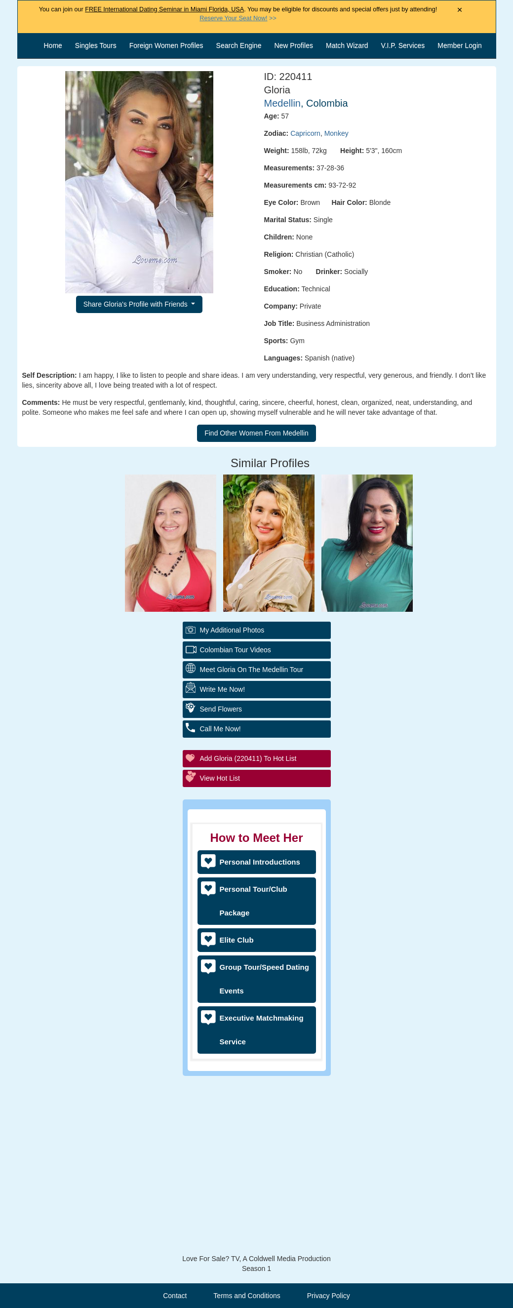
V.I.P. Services (403, 45)
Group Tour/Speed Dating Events (264, 979)
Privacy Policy (328, 1296)
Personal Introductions (260, 862)
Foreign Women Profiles (166, 45)
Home (53, 45)
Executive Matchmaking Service (262, 1030)
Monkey (336, 133)
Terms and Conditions (246, 1296)
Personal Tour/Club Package (253, 901)
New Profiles (293, 45)
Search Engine (239, 45)
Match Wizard (347, 45)
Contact (175, 1296)
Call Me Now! (220, 729)
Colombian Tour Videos (235, 650)
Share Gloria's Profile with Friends (136, 304)
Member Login (459, 45)
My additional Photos (232, 630)
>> (237, 18)
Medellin (282, 103)
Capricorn (305, 133)
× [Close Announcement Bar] (460, 10)
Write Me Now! (222, 689)
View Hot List (220, 778)
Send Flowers (221, 709)
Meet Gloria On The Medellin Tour (252, 670)
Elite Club (237, 940)
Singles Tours (96, 45)
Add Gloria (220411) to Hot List (248, 758)
